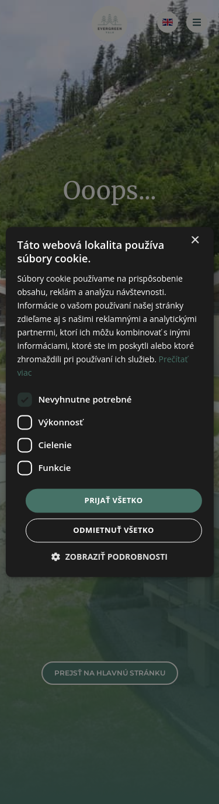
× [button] (194, 240)
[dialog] (109, 402)
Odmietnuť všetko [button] (113, 530)
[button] (109, 557)
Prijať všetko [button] (114, 500)
